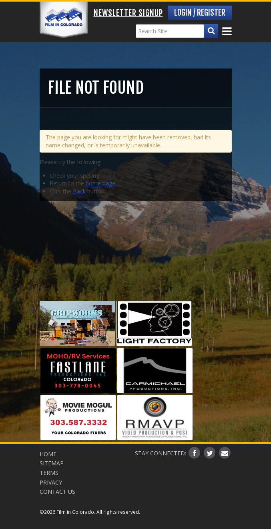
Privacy (51, 482)
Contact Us (57, 491)
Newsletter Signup (128, 13)
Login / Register (199, 13)
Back (79, 191)
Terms (49, 473)
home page (100, 183)
